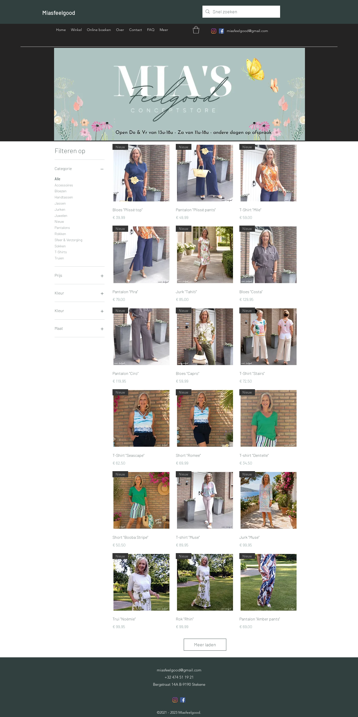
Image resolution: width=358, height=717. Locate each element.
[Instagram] (213, 31)
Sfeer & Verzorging (68, 239)
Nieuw (59, 221)
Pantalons (62, 227)
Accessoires (64, 184)
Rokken (60, 233)
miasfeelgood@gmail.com (247, 30)
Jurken (60, 209)
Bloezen (61, 190)
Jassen (60, 202)
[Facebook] (221, 31)
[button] (196, 30)
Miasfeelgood (58, 12)
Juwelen (61, 215)
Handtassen (64, 196)
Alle (57, 178)
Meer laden (205, 644)
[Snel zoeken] (241, 12)
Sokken (60, 245)
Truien (59, 257)
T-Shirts (61, 251)
